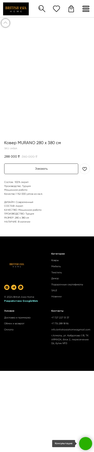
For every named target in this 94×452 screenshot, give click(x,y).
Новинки (56, 296)
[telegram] (13, 287)
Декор (55, 278)
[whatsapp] (20, 287)
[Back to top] (5, 23)
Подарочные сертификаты (67, 284)
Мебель (56, 266)
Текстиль (56, 272)
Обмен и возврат (14, 323)
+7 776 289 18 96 (60, 323)
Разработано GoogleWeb (21, 301)
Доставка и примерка (17, 318)
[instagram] (6, 287)
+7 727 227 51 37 (60, 318)
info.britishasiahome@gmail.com (70, 330)
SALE (54, 290)
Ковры (55, 260)
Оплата (8, 330)
